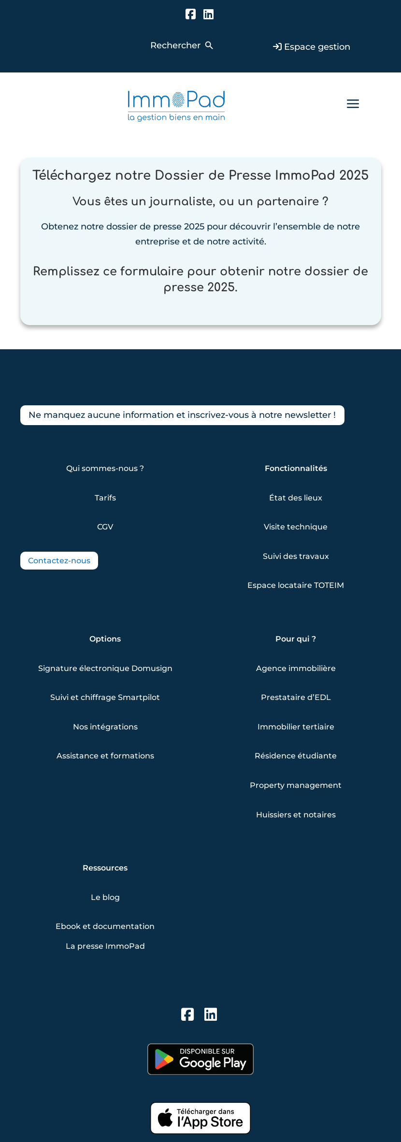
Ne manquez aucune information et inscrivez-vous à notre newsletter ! (182, 415)
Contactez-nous (59, 560)
